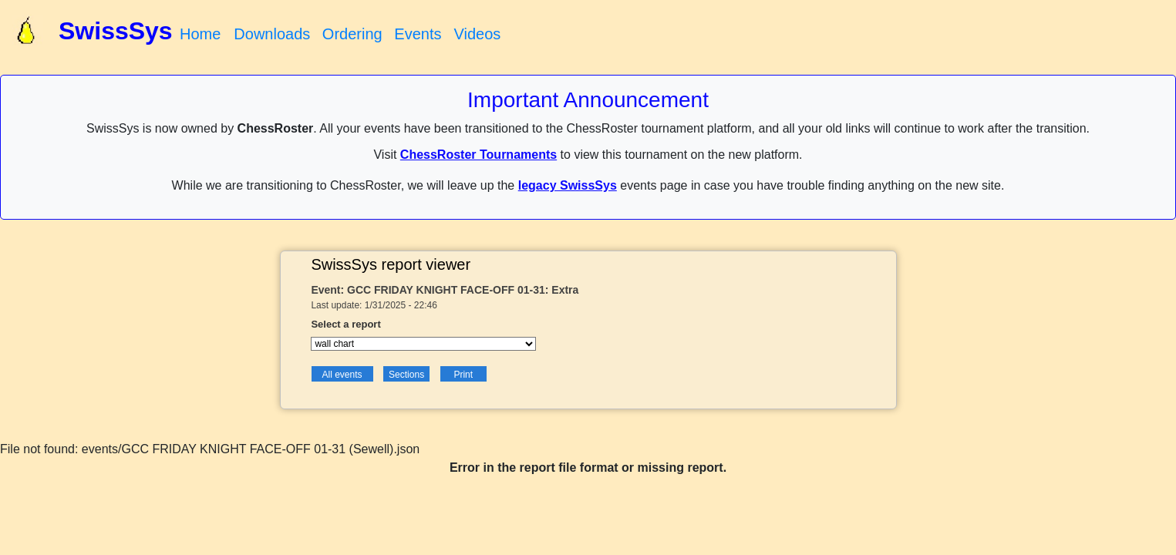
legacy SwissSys (567, 185)
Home (200, 33)
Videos (476, 33)
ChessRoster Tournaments (478, 154)
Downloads (272, 33)
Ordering (352, 33)
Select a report (345, 324)
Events (417, 33)
